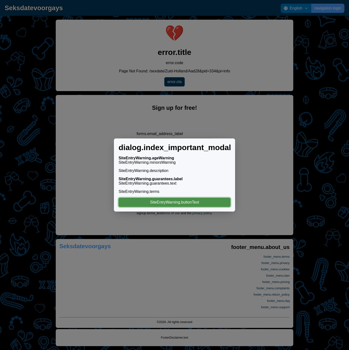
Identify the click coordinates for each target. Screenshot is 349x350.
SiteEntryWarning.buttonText (174, 202)
